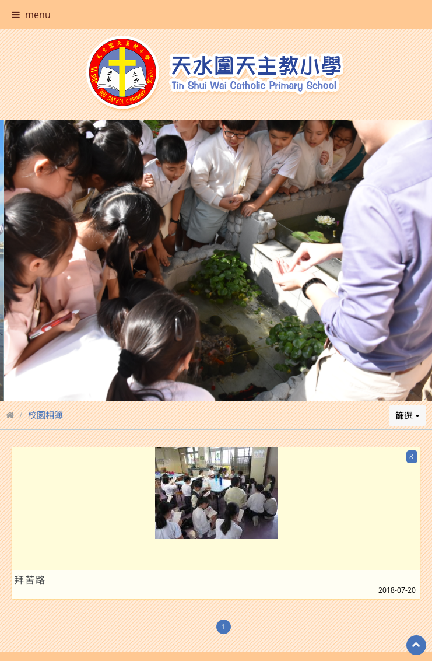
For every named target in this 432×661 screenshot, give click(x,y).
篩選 (407, 393)
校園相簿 (45, 392)
